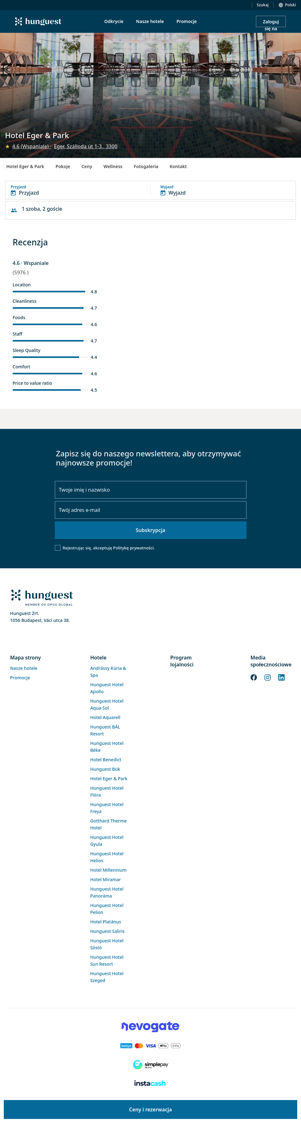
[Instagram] (267, 677)
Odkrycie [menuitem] (114, 21)
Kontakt (178, 166)
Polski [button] (290, 5)
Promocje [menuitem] (187, 21)
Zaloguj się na (271, 23)
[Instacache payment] (150, 1084)
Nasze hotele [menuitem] (150, 21)
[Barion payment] (150, 1046)
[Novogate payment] (150, 1027)
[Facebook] (254, 677)
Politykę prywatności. (134, 548)
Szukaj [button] (263, 5)
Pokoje (62, 166)
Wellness (112, 166)
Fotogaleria (146, 166)
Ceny (87, 166)
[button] (150, 190)
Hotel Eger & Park (25, 166)
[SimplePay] (150, 1065)
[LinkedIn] (281, 677)
